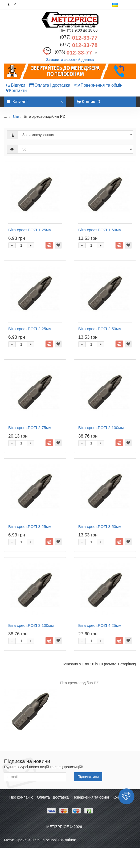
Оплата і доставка (49, 85)
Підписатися (88, 777)
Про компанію (21, 797)
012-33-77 (78, 38)
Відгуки (15, 85)
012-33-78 (78, 45)
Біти (16, 117)
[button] (126, 796)
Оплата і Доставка (53, 797)
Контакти (16, 90)
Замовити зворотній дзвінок (70, 59)
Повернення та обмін (98, 85)
